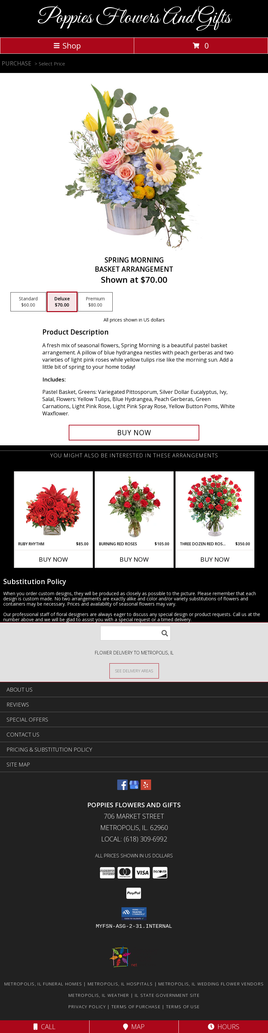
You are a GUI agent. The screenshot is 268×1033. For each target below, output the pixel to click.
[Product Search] (135, 633)
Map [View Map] (134, 1026)
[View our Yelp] (146, 788)
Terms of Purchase (136, 1007)
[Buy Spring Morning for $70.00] (134, 432)
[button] (134, 913)
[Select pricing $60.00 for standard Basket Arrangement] (28, 302)
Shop (67, 45)
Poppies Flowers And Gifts (134, 18)
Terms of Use (183, 1007)
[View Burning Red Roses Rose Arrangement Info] (134, 506)
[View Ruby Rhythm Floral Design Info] (53, 507)
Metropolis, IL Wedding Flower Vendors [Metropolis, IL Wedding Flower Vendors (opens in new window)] (211, 984)
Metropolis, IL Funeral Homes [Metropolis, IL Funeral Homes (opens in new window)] (43, 984)
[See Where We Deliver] (134, 670)
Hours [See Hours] (223, 1026)
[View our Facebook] (122, 788)
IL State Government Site (167, 995)
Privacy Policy (87, 1007)
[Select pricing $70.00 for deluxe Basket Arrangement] (62, 302)
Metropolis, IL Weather (98, 995)
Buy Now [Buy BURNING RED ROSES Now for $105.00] (134, 559)
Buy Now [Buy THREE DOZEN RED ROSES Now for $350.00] (215, 559)
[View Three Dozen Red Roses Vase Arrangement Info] (215, 507)
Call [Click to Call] (44, 1026)
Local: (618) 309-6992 (134, 839)
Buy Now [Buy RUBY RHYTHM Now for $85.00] (53, 559)
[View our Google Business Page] (134, 788)
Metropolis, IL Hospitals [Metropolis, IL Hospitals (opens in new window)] (120, 984)
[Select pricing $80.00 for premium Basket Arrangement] (95, 302)
